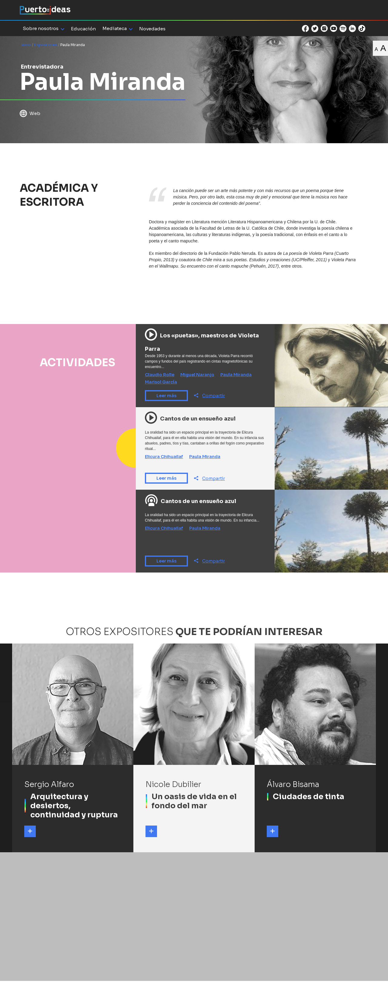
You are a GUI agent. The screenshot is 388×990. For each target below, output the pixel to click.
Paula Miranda (236, 375)
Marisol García (161, 382)
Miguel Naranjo (197, 375)
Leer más (166, 395)
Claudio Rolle (159, 375)
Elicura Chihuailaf (164, 456)
